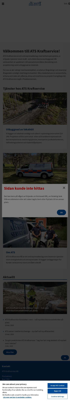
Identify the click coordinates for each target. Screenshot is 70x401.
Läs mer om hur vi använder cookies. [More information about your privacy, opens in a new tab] (17, 397)
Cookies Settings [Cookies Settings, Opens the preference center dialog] (57, 396)
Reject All (57, 391)
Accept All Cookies (57, 385)
